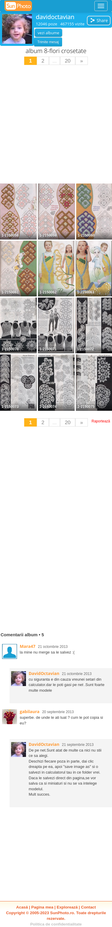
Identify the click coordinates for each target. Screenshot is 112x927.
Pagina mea (42, 907)
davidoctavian (55, 17)
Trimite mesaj (48, 42)
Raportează (100, 421)
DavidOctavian (44, 673)
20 (67, 61)
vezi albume (48, 32)
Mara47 (27, 646)
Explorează (67, 907)
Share (99, 20)
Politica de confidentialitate (56, 924)
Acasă (22, 907)
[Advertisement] (56, 125)
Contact (88, 907)
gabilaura (29, 711)
